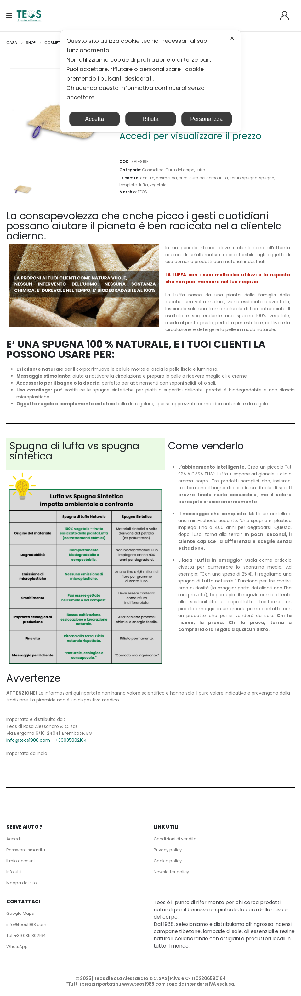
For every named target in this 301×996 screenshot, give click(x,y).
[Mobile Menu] (11, 15)
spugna (250, 178)
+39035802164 (71, 740)
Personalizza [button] (206, 119)
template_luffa (133, 185)
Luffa (200, 169)
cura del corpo (203, 178)
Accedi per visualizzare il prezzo (190, 136)
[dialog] (150, 81)
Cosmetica (153, 169)
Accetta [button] (94, 119)
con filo (147, 178)
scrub (235, 178)
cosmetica (166, 178)
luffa (223, 178)
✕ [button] (232, 38)
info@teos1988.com (28, 740)
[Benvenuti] (287, 15)
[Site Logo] (29, 16)
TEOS (142, 191)
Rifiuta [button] (150, 119)
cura (183, 178)
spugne (266, 178)
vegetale (158, 185)
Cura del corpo (179, 169)
